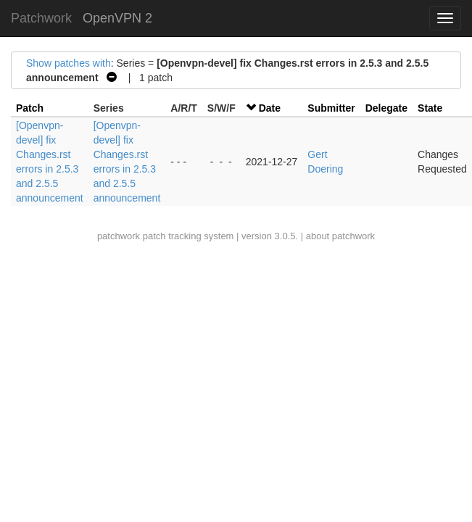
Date (270, 108)
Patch (30, 108)
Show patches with (68, 63)
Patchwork (41, 18)
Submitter (331, 108)
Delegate (386, 108)
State (430, 108)
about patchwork (340, 236)
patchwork (118, 236)
